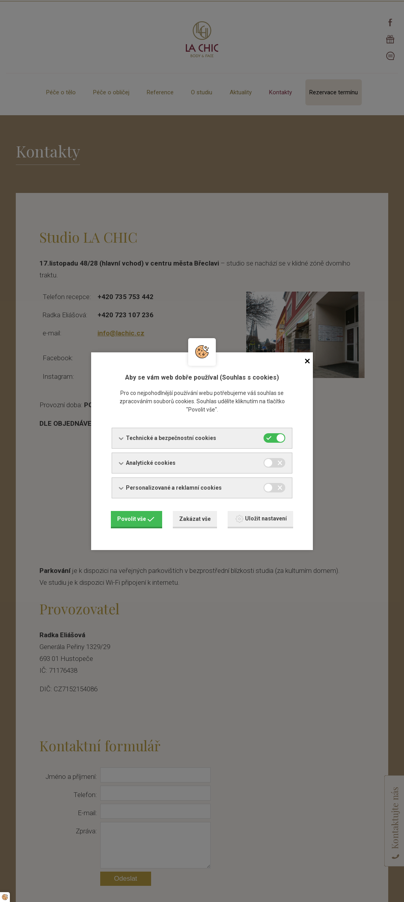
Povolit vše (135, 519)
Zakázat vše (195, 519)
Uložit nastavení (261, 519)
